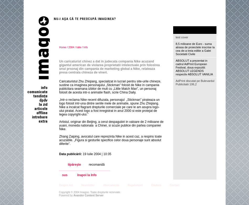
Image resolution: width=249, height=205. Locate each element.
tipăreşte (74, 164)
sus (65, 175)
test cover (182, 37)
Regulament (135, 185)
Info (85, 47)
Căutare (156, 185)
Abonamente (111, 185)
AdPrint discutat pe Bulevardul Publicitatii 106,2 (195, 82)
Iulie (78, 47)
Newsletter (88, 185)
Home (62, 47)
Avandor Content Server (88, 195)
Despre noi (66, 185)
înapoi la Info (87, 175)
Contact (174, 185)
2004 (71, 47)
